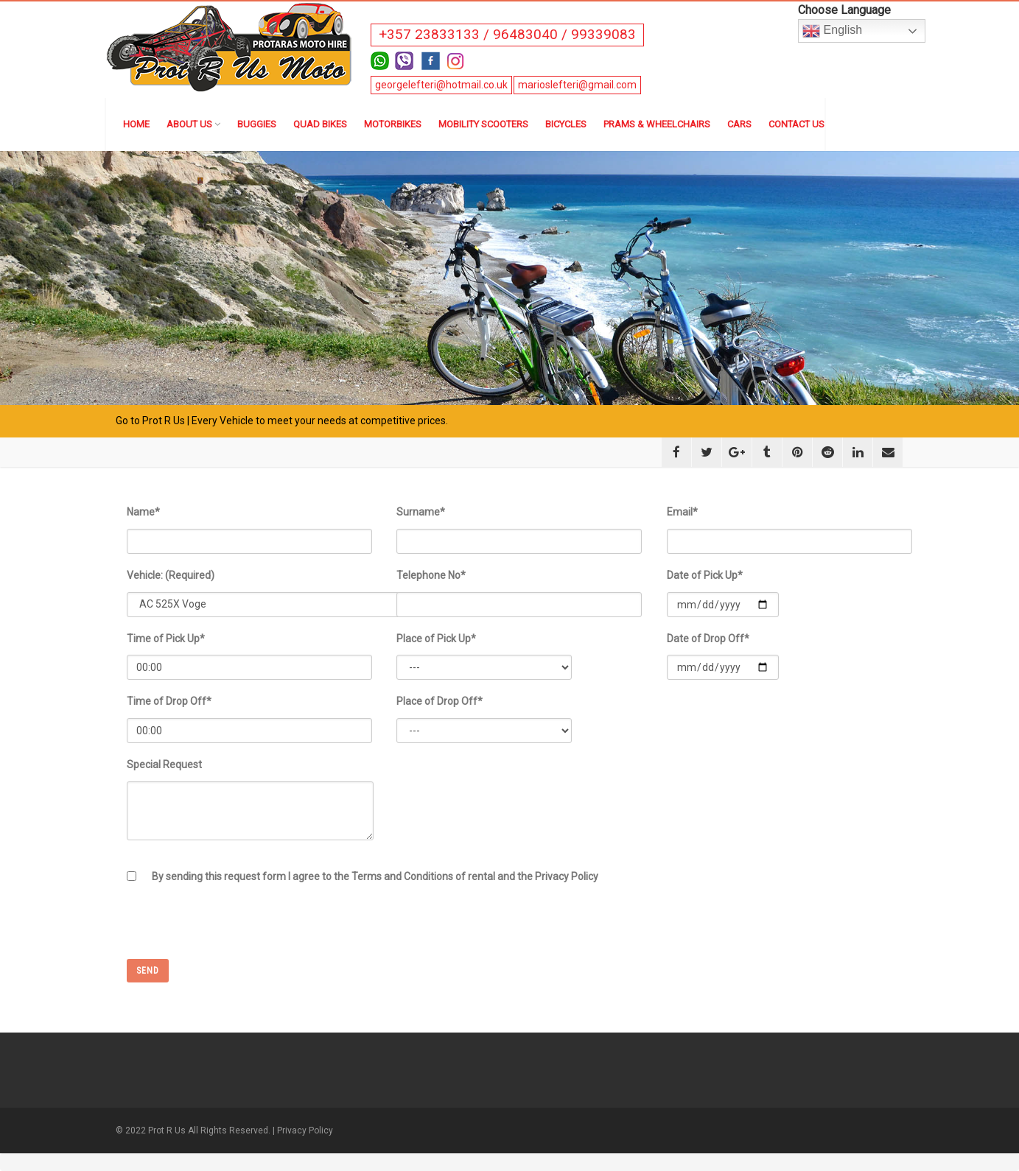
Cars (739, 124)
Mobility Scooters (483, 124)
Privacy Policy (305, 1130)
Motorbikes (392, 124)
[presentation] (239, 930)
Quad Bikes (320, 124)
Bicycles (565, 124)
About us (193, 124)
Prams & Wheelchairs (656, 124)
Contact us (796, 124)
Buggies (256, 124)
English (832, 31)
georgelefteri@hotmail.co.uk (441, 85)
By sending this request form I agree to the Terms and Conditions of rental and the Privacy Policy (375, 876)
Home (136, 124)
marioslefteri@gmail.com (577, 85)
